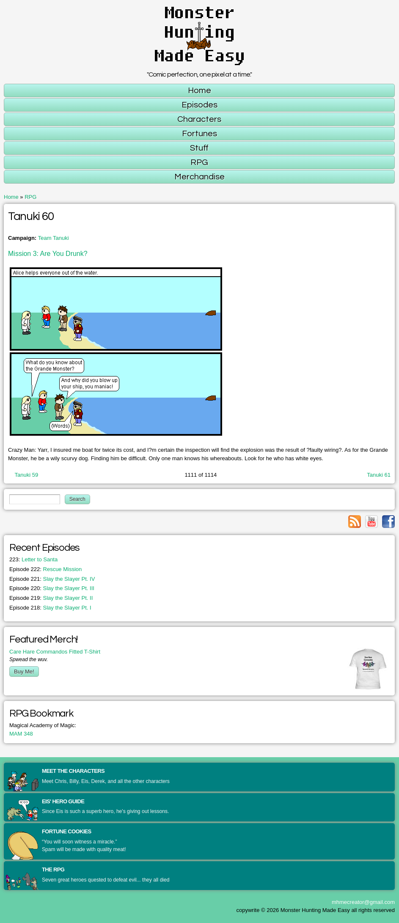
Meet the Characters (73, 771)
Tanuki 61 (379, 475)
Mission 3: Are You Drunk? (48, 253)
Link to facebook (388, 521)
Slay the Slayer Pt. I (50, 607)
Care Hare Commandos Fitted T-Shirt (54, 651)
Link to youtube (371, 521)
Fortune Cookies (66, 831)
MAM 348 (21, 734)
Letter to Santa (33, 559)
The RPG (53, 869)
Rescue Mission (45, 569)
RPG (30, 197)
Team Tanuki (53, 238)
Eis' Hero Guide (63, 801)
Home (11, 197)
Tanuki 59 (27, 475)
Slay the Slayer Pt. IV (52, 579)
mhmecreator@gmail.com (363, 902)
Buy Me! (24, 671)
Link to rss (354, 521)
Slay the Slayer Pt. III (51, 588)
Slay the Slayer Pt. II (51, 598)
